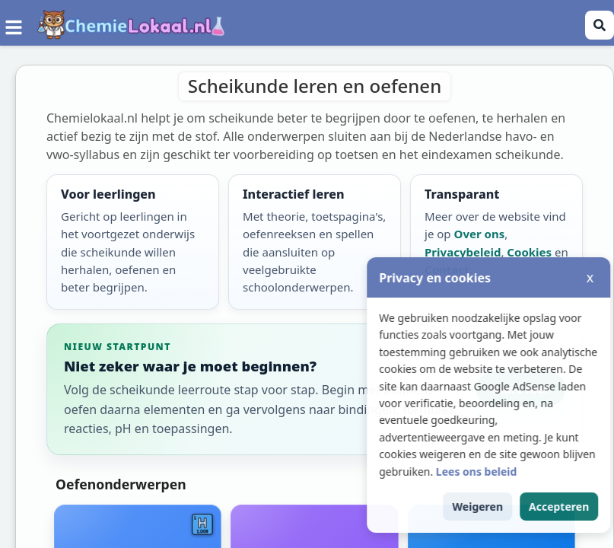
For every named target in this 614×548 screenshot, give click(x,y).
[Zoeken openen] (599, 25)
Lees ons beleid (506, 471)
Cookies (529, 252)
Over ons (479, 233)
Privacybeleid (463, 252)
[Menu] (13, 25)
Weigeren (507, 506)
